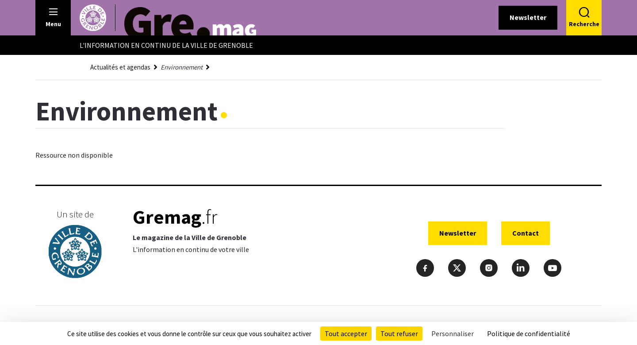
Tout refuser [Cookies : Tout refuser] (399, 333)
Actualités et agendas (120, 67)
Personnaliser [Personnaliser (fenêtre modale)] (452, 333)
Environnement (182, 67)
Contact (525, 233)
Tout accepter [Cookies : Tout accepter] (346, 333)
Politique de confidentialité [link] (528, 333)
